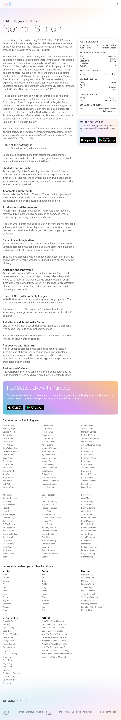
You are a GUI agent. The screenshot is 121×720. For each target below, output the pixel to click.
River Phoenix (8, 547)
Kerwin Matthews (88, 531)
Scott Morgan (48, 557)
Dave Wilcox (8, 458)
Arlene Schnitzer (88, 481)
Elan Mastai (86, 544)
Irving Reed (7, 511)
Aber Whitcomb (9, 474)
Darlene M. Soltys (88, 435)
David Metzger (87, 505)
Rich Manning (87, 557)
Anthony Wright (9, 429)
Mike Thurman (48, 451)
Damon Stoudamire (50, 481)
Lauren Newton (48, 534)
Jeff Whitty (7, 468)
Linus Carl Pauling (49, 501)
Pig (43, 610)
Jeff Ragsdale (9, 527)
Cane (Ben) (7, 660)
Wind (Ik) (112, 98)
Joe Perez (7, 557)
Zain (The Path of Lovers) (53, 621)
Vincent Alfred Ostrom (51, 518)
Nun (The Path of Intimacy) (53, 647)
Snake (44, 591)
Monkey (45, 600)
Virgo (5, 591)
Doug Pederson (48, 495)
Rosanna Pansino (49, 508)
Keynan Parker (48, 505)
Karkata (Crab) (87, 584)
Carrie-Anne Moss (49, 550)
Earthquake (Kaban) (11, 673)
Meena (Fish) (86, 610)
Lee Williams (8, 455)
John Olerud (47, 524)
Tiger (114, 85)
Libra (5, 594)
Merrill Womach (9, 442)
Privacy (67, 712)
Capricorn (7, 604)
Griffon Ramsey (9, 524)
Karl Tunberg (47, 445)
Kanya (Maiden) (88, 591)
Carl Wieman (8, 461)
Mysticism (7, 571)
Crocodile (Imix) (9, 621)
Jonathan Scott (88, 468)
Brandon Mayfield (88, 527)
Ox (43, 578)
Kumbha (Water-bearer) (91, 607)
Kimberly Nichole (49, 527)
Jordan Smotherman (90, 438)
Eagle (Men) (8, 667)
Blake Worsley (9, 425)
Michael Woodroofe (11, 432)
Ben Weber (7, 481)
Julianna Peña (9, 553)
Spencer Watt (48, 425)
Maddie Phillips (9, 544)
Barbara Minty (87, 501)
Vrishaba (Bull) (110, 74)
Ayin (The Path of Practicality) (55, 644)
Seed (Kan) (7, 631)
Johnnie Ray (8, 521)
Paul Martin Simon (89, 458)
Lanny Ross (86, 487)
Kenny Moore (87, 495)
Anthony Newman (49, 531)
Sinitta (84, 448)
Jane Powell (8, 537)
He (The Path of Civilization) (54, 624)
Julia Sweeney (48, 464)
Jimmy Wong (8, 435)
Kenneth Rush (87, 484)
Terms (59, 712)
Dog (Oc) (6, 650)
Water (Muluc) (9, 647)
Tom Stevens (87, 429)
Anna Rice (7, 501)
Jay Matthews (87, 534)
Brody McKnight (88, 508)
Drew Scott (86, 471)
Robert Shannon (88, 461)
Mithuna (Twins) (88, 581)
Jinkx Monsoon (87, 498)
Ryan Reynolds (9, 505)
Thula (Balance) (88, 594)
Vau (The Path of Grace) (52, 631)
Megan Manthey (88, 553)
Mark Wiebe (8, 464)
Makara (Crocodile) (89, 604)
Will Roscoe (7, 495)
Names (21, 712)
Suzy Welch (8, 477)
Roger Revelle (9, 508)
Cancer (6, 584)
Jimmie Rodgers (10, 498)
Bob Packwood (48, 514)
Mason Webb (8, 487)
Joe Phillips (7, 550)
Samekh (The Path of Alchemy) (55, 650)
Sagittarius (7, 600)
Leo (4, 587)
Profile (11, 700)
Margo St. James (88, 432)
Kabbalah (46, 618)
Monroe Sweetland (50, 461)
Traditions (40, 712)
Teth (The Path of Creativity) (54, 641)
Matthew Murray (49, 540)
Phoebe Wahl (47, 432)
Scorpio (113, 58)
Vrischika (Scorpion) (89, 597)
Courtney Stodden (50, 484)
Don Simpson (87, 451)
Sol (4, 700)
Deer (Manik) (8, 641)
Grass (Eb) (7, 657)
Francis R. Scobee (88, 474)
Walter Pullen (8, 531)
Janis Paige (47, 511)
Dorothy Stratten (49, 477)
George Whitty (9, 471)
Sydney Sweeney (49, 458)
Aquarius (112, 56)
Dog (43, 607)
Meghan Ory (47, 521)
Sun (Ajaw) (7, 683)
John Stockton (48, 487)
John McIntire (87, 511)
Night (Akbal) (8, 628)
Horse (113, 82)
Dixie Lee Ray (8, 518)
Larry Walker (47, 429)
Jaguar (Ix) (7, 663)
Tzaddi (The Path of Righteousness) (57, 654)
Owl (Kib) (6, 670)
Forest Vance (47, 438)
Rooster (112, 87)
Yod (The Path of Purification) (54, 634)
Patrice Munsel (48, 544)
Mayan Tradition (10, 618)
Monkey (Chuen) (10, 654)
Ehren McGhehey (88, 518)
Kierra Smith (86, 442)
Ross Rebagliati (9, 514)
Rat (43, 574)
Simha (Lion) (86, 587)
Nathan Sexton (87, 464)
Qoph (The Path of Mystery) (54, 657)
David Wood (8, 438)
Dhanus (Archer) (88, 600)
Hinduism (85, 571)
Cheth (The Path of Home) (53, 628)
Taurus (6, 578)
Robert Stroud (48, 474)
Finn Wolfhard (9, 445)
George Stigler (87, 425)
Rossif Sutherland (49, 468)
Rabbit (44, 584)
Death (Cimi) (8, 637)
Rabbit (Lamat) (9, 644)
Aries (5, 574)
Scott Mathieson (88, 537)
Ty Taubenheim (48, 455)
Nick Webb (7, 484)
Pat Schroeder (87, 477)
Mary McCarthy (87, 524)
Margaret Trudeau (50, 448)
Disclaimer (76, 712)
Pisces (5, 610)
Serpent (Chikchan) (11, 634)
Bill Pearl (45, 498)
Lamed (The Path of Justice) (54, 637)
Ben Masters (86, 540)
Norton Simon (87, 455)
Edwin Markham (88, 550)
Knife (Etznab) (9, 676)
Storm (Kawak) (9, 680)
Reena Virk (46, 435)
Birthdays (30, 712)
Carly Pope (7, 540)
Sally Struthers (48, 471)
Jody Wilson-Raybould (12, 448)
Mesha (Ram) (87, 574)
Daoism (45, 571)
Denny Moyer (47, 547)
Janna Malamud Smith (91, 445)
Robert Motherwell (50, 553)
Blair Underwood (49, 442)
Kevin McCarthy (88, 521)
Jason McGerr (87, 514)
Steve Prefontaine (10, 534)
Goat (44, 597)
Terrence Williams (10, 451)
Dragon (45, 587)
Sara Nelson (47, 537)
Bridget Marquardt (89, 547)
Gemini (113, 61)
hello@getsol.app (90, 712)
